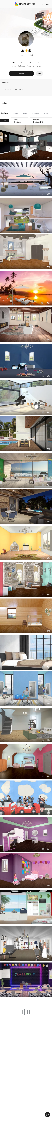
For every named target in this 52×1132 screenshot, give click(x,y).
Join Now (45, 4)
